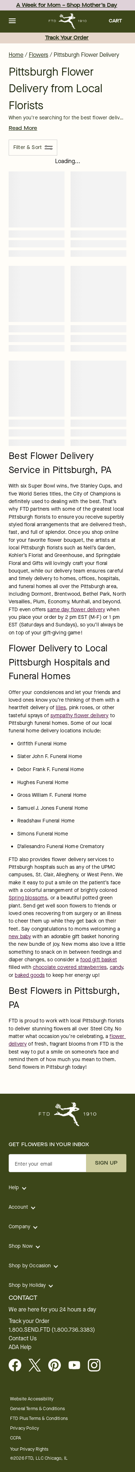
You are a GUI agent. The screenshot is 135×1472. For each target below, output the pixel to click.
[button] (12, 21)
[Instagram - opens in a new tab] (97, 1366)
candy (116, 967)
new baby (20, 936)
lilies (61, 707)
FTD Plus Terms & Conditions (39, 1418)
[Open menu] (12, 21)
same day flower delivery (76, 609)
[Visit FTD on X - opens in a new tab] (37, 1366)
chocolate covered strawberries (70, 967)
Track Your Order (67, 37)
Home (16, 55)
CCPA (15, 1438)
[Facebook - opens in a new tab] (18, 1366)
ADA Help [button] (20, 1347)
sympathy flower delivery (79, 715)
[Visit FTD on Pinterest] (57, 1366)
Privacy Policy (24, 1428)
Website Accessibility (31, 1399)
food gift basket (98, 959)
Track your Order (29, 1321)
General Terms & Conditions (37, 1408)
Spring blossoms (28, 897)
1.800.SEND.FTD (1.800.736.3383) (52, 1330)
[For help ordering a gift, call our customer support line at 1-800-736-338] (67, 21)
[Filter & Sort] (33, 148)
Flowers (38, 55)
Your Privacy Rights (29, 1449)
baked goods (30, 975)
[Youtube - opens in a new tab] (77, 1366)
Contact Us (23, 1338)
